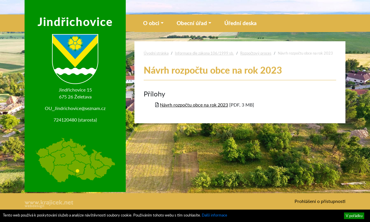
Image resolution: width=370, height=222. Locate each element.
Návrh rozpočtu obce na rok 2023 (194, 104)
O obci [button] (151, 23)
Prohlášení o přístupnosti (320, 201)
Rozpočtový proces (255, 53)
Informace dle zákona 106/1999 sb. (204, 53)
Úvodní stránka (156, 53)
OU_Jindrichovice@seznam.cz (75, 108)
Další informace (214, 215)
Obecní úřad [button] (192, 23)
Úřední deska (240, 23)
